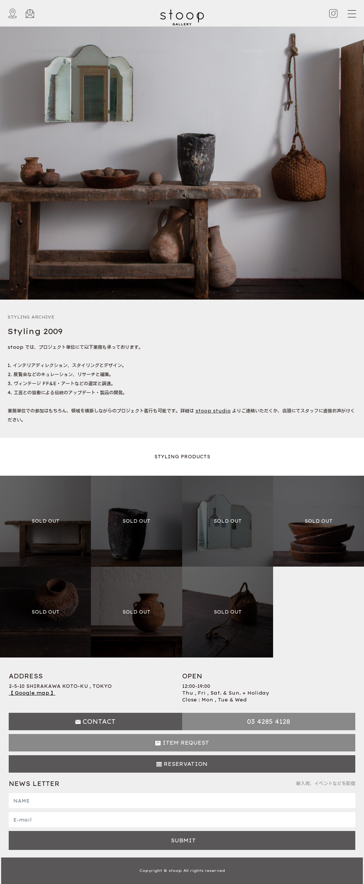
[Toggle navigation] (351, 13)
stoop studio (213, 411)
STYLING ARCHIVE (31, 317)
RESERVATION (186, 764)
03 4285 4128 (268, 721)
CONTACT (99, 721)
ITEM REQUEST (185, 742)
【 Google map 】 (32, 693)
